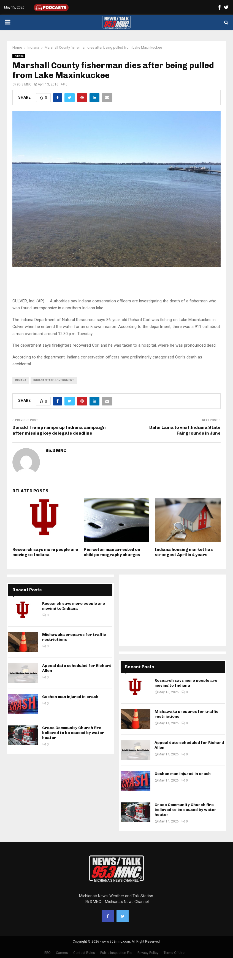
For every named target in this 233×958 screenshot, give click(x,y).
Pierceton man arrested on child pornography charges (112, 552)
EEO (47, 953)
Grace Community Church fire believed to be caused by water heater (73, 732)
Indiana (19, 55)
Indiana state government (53, 380)
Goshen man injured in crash (70, 696)
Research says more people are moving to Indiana (45, 552)
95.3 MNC (24, 84)
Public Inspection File (116, 953)
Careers (62, 953)
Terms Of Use (174, 953)
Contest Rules (84, 953)
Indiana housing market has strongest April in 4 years (184, 552)
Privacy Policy (147, 953)
